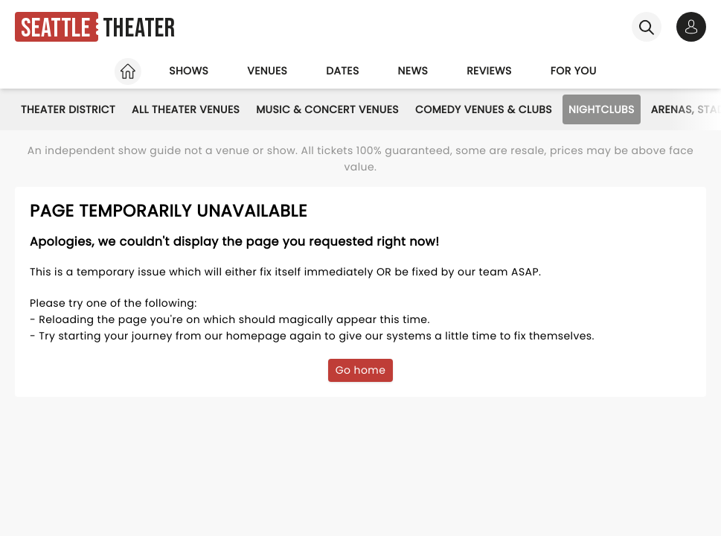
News (413, 70)
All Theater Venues (186, 109)
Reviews (489, 70)
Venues (267, 70)
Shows (188, 70)
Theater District (68, 109)
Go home (361, 370)
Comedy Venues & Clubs (483, 109)
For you (574, 70)
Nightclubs (601, 109)
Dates (342, 70)
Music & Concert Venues (327, 109)
